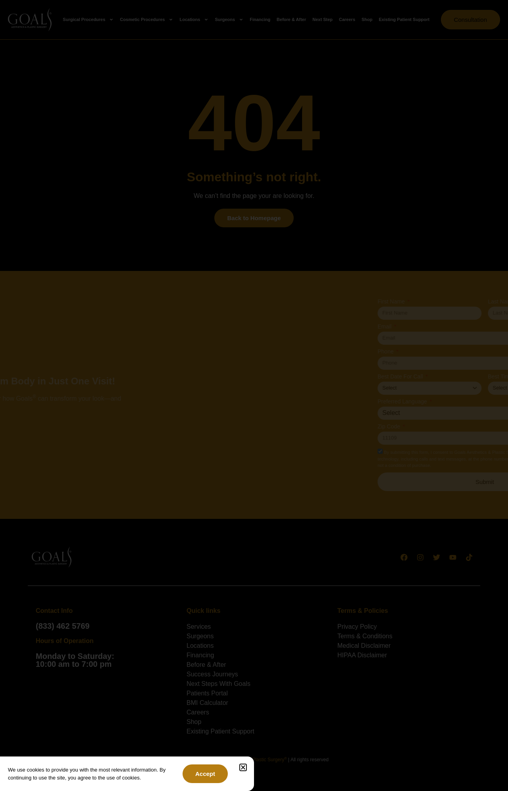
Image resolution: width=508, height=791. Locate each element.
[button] (243, 767)
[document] (254, 395)
